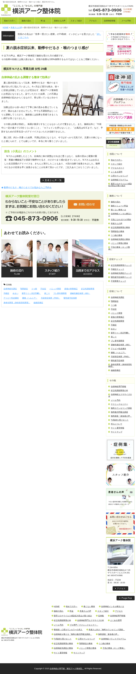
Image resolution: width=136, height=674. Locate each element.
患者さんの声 (59, 21)
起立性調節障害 (87, 289)
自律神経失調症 (10, 289)
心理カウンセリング (118, 176)
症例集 (8, 285)
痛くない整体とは (117, 210)
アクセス (93, 21)
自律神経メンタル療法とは (120, 215)
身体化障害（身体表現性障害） (17, 303)
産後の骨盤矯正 (71, 289)
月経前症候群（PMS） (50, 298)
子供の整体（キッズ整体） (119, 248)
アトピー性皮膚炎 (11, 298)
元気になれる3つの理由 (119, 219)
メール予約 (126, 21)
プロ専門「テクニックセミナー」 (82, 625)
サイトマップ (115, 432)
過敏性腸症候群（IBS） (80, 293)
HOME (56, 606)
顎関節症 (24, 289)
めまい (15, 293)
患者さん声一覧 (52, 180)
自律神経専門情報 (117, 386)
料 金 (43, 21)
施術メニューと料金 (118, 206)
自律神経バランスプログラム (112, 639)
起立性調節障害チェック (120, 265)
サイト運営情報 (116, 428)
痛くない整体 (88, 606)
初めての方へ (10, 21)
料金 (70, 611)
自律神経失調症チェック (120, 273)
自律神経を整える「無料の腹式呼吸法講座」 (72, 634)
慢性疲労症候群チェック (120, 277)
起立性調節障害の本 (118, 390)
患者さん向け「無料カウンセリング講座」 (105, 630)
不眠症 (6, 293)
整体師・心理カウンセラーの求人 (67, 630)
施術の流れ (26, 21)
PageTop (125, 598)
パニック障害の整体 (118, 243)
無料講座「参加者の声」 (120, 416)
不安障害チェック (117, 281)
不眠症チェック (116, 269)
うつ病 (34, 289)
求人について (115, 424)
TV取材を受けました (118, 420)
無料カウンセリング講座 (120, 408)
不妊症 (43, 289)
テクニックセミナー (118, 404)
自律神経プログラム (118, 180)
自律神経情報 (109, 21)
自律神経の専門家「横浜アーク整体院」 (67, 668)
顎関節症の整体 (116, 231)
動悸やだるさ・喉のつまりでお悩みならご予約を (26, 187)
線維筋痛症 (38, 303)
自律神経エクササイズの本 (120, 395)
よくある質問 (115, 172)
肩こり (47, 293)
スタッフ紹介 (76, 21)
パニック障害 (55, 289)
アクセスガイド (116, 168)
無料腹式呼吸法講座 (118, 412)
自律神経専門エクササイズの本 (89, 620)
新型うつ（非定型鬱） (31, 293)
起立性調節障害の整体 (119, 227)
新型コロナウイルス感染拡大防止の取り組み (120, 185)
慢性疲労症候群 (70, 298)
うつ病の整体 (115, 235)
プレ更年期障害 (60, 293)
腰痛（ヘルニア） (29, 298)
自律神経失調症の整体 (119, 239)
